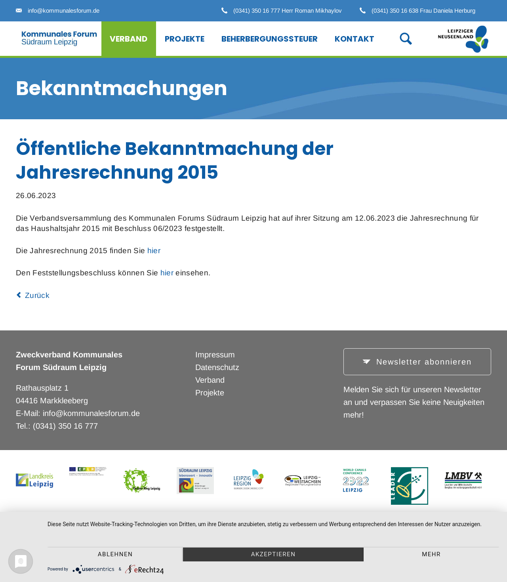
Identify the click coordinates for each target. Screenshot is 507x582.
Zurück (37, 295)
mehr (431, 554)
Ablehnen (115, 554)
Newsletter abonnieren (422, 361)
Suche (397, 37)
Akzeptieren (273, 554)
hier (153, 250)
